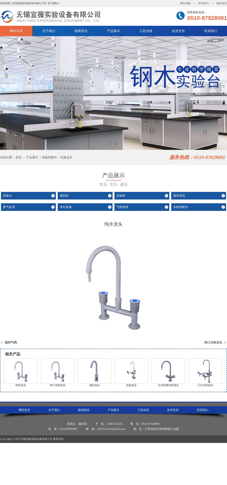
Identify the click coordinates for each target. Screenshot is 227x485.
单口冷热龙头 (213, 342)
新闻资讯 (81, 31)
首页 (19, 157)
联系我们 (203, 3)
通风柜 (64, 195)
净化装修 (66, 207)
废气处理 (9, 207)
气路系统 (122, 207)
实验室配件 (49, 157)
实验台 (7, 195)
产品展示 (113, 31)
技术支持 (178, 31)
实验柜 (120, 195)
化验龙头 (67, 157)
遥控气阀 (11, 342)
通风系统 (179, 195)
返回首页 (221, 3)
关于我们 (48, 31)
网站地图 (185, 3)
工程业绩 (145, 31)
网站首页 (16, 31)
